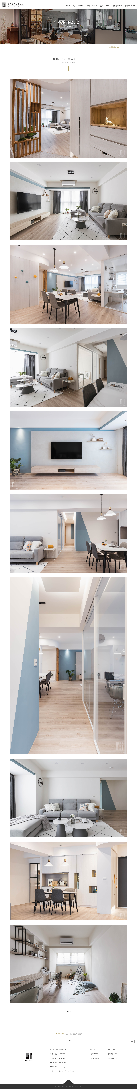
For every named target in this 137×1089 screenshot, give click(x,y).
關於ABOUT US (95, 1049)
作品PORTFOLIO (95, 1054)
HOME (90, 47)
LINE (132, 1041)
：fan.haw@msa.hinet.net (65, 1067)
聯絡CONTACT (112, 1058)
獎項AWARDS (112, 1049)
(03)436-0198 (63, 1058)
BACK (68, 1011)
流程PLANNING (95, 1058)
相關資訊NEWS (113, 1054)
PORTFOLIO (101, 47)
